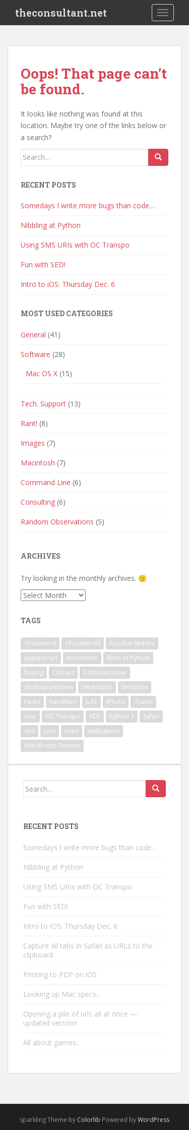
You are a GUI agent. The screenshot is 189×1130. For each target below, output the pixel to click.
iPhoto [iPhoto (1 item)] (115, 701)
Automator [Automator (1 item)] (82, 657)
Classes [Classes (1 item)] (63, 672)
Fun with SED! (43, 264)
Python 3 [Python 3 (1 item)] (121, 716)
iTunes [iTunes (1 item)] (143, 701)
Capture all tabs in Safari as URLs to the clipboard (88, 950)
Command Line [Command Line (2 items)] (105, 672)
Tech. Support (43, 403)
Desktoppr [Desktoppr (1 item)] (97, 687)
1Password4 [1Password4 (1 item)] (82, 643)
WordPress (153, 1119)
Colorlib (88, 1119)
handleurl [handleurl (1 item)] (63, 701)
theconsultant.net (61, 12)
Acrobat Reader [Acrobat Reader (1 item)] (132, 643)
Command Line (46, 482)
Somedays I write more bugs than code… (88, 205)
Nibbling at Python (51, 225)
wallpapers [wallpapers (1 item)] (103, 731)
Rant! (29, 423)
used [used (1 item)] (72, 731)
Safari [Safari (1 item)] (151, 716)
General (33, 334)
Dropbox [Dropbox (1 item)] (134, 687)
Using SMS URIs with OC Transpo (75, 245)
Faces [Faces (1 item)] (32, 701)
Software (35, 354)
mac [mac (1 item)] (30, 716)
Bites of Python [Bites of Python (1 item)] (128, 657)
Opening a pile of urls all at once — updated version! (80, 1018)
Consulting (38, 502)
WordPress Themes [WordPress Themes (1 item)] (52, 745)
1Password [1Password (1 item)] (40, 643)
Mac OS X (41, 373)
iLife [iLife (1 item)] (91, 701)
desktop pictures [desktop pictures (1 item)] (48, 687)
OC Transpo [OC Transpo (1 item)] (62, 716)
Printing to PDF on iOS (60, 974)
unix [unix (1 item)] (49, 731)
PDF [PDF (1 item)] (94, 716)
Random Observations (57, 521)
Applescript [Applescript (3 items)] (40, 657)
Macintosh (38, 462)
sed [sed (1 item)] (29, 731)
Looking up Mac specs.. (61, 994)
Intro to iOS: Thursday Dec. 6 (68, 284)
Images (33, 443)
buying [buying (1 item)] (33, 672)
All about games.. (51, 1042)
